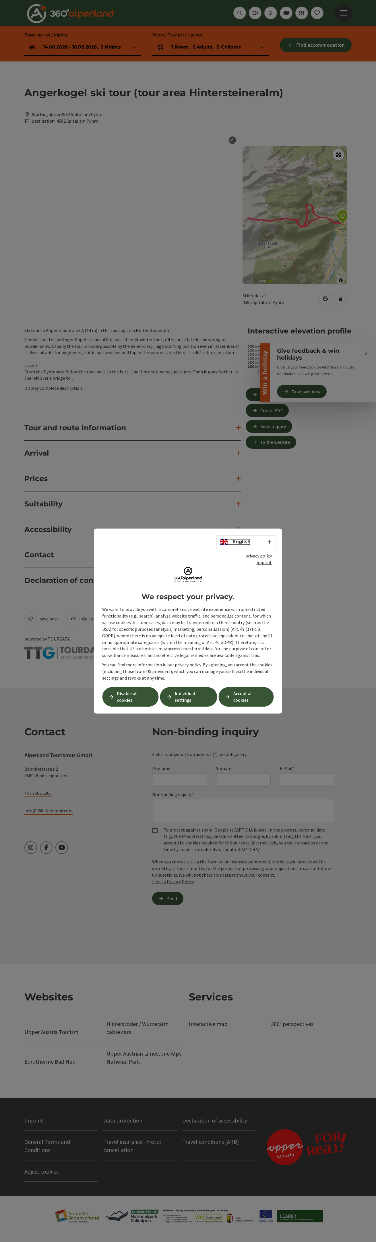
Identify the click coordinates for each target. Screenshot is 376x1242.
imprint (264, 562)
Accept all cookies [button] (243, 697)
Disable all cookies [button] (127, 697)
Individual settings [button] (185, 697)
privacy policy (258, 556)
